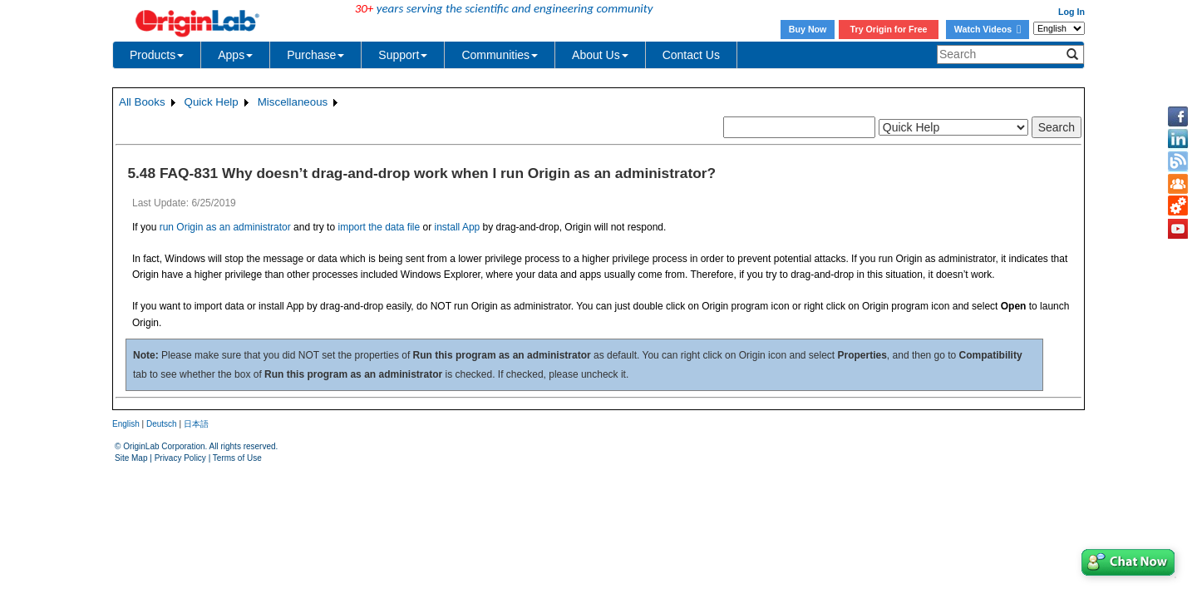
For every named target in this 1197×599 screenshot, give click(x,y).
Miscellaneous (293, 102)
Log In (1071, 12)
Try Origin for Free (889, 29)
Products (157, 55)
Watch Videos (987, 29)
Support (402, 55)
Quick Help (212, 102)
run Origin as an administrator (225, 227)
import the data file (378, 227)
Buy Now (808, 29)
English (126, 423)
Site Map (131, 458)
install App (457, 227)
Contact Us (691, 55)
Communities (499, 55)
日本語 (196, 423)
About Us (600, 55)
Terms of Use (237, 458)
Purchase (315, 55)
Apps (235, 55)
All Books (142, 102)
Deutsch (161, 423)
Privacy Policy (180, 458)
